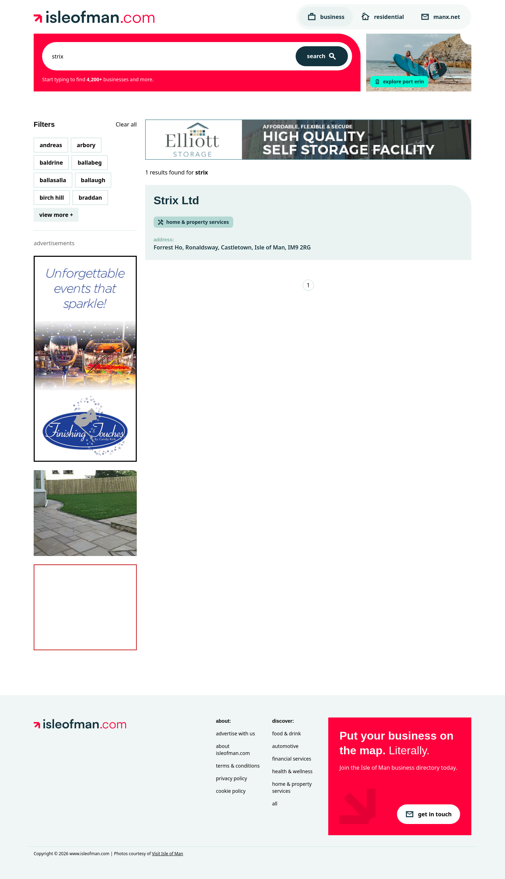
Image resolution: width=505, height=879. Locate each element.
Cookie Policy (230, 791)
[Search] (322, 56)
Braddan (90, 197)
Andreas (51, 145)
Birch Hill (52, 197)
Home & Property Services (292, 787)
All (274, 803)
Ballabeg (90, 162)
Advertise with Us (235, 733)
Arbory (86, 145)
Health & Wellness (292, 771)
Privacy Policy (231, 778)
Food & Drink (286, 733)
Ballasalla (53, 180)
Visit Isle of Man (167, 854)
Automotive (285, 746)
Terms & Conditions (238, 765)
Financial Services (291, 758)
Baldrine (51, 162)
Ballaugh (93, 180)
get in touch (428, 814)
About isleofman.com (233, 749)
